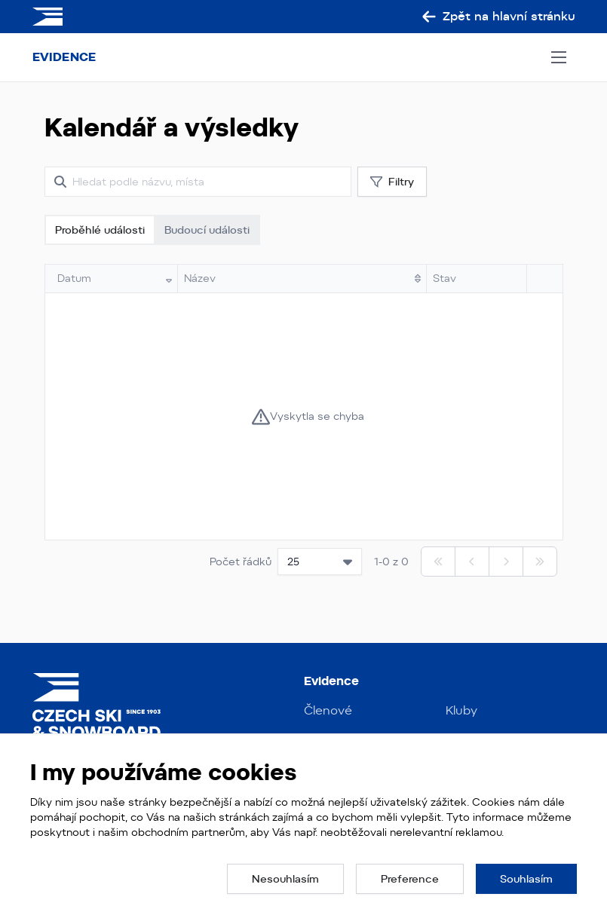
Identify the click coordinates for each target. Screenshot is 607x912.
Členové (328, 710)
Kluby (461, 710)
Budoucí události (207, 230)
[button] (285, 879)
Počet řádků (240, 561)
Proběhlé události (100, 230)
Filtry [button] (392, 182)
